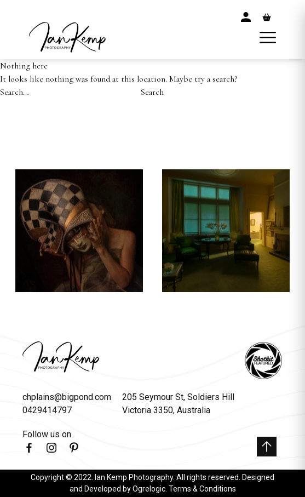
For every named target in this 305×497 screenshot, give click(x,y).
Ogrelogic (149, 488)
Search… (14, 92)
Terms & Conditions (202, 488)
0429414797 (47, 410)
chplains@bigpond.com (66, 397)
